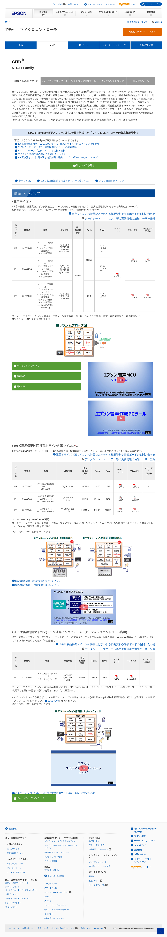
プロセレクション (14, 868)
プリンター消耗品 (51, 870)
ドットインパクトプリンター (17, 898)
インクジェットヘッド (97, 862)
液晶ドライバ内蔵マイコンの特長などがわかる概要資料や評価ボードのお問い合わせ (105, 454)
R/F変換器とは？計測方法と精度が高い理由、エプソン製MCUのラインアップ (57, 157)
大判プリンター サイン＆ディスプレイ (59, 841)
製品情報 (12, 829)
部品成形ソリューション (98, 849)
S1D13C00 (53, 700)
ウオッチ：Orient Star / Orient (56, 892)
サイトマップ (13, 928)
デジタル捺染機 (50, 861)
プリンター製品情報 (56, 876)
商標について (86, 928)
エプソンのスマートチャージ (17, 883)
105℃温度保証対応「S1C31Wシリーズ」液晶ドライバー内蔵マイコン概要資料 (58, 143)
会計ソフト (48, 914)
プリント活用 (140, 836)
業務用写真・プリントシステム (56, 852)
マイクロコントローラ (38, 30)
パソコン (48, 897)
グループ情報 (57, 4)
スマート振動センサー (97, 845)
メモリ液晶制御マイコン (111, 180)
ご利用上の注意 (42, 928)
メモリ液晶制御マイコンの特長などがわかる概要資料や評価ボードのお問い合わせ (107, 644)
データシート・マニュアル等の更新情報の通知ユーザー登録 (120, 218)
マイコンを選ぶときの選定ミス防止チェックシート (44, 154)
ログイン (128, 4)
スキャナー (48, 901)
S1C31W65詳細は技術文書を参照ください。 (38, 581)
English (158, 22)
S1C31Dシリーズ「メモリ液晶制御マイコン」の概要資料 (47, 147)
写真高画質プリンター (16, 853)
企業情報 (138, 850)
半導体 (9, 29)
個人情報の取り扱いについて (63, 928)
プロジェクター (50, 884)
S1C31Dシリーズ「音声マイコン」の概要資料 (41, 150)
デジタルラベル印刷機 (53, 857)
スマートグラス (50, 888)
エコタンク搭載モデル (16, 872)
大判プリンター (11, 894)
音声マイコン (25, 180)
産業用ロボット (95, 841)
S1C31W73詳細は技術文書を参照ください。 (38, 585)
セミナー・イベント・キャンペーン (102, 4)
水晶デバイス (94, 881)
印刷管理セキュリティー (54, 918)
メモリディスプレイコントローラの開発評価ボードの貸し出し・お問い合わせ (55, 792)
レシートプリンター (13, 903)
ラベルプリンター (12, 907)
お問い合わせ (73, 4)
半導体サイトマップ (138, 22)
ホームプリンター (14, 849)
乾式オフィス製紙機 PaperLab (56, 909)
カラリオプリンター (15, 864)
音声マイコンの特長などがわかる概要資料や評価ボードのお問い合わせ (113, 213)
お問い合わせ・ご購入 (142, 31)
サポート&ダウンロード (144, 841)
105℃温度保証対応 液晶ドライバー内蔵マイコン (66, 180)
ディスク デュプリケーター (55, 905)
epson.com (98, 928)
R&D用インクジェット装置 (99, 866)
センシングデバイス (97, 885)
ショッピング (140, 845)
